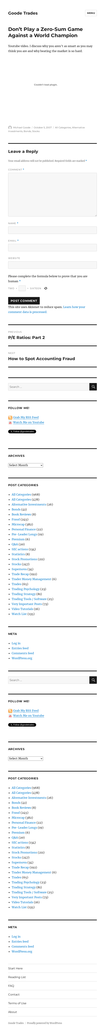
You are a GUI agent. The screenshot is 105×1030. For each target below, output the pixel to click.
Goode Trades (23, 13)
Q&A (15, 544)
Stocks (36, 131)
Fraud (16, 519)
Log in (16, 643)
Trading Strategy (24, 594)
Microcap (18, 524)
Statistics (18, 554)
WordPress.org (22, 658)
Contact (14, 994)
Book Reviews (21, 514)
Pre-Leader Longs (24, 534)
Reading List (17, 977)
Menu (91, 13)
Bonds (27, 131)
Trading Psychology (26, 589)
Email (13, 240)
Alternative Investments (29, 504)
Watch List (19, 614)
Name (13, 223)
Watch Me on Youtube (28, 422)
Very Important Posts (27, 604)
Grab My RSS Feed (26, 417)
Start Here (15, 968)
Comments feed (23, 653)
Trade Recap (20, 574)
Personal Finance (24, 529)
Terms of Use (17, 1003)
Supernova (19, 569)
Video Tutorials (22, 609)
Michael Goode (22, 127)
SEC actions (20, 549)
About (12, 1012)
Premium (18, 539)
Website (14, 258)
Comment (16, 169)
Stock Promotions (24, 559)
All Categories (63, 127)
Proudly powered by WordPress (44, 1023)
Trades (16, 584)
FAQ (11, 986)
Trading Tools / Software (29, 599)
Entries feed (20, 648)
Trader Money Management (31, 579)
